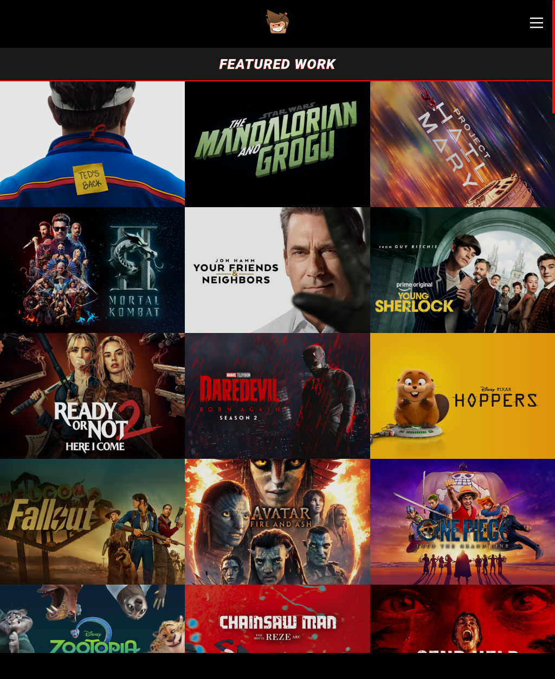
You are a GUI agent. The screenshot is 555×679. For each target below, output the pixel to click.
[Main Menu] (528, 27)
